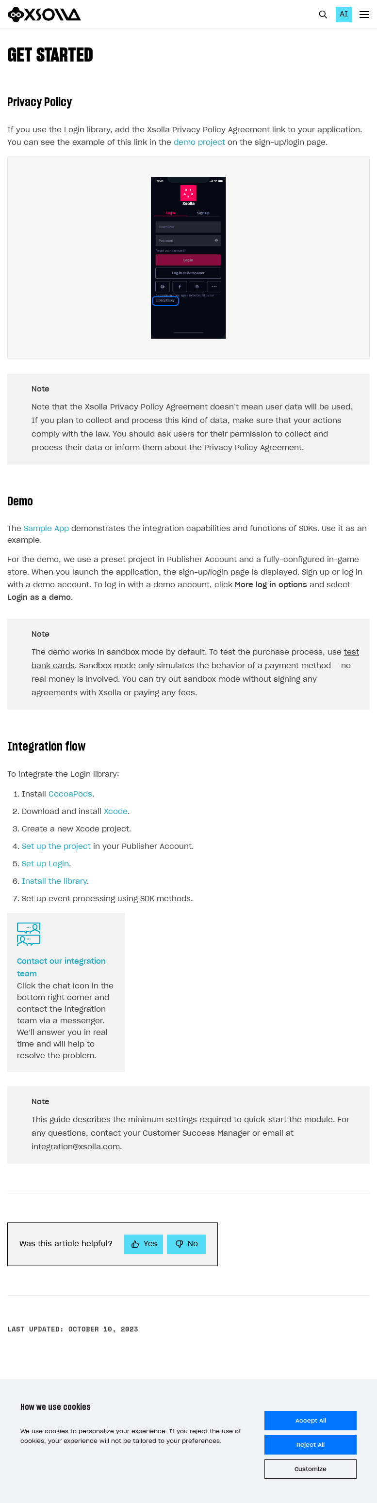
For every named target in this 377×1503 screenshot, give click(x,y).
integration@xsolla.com (76, 1147)
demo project (199, 142)
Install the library (54, 881)
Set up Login (45, 864)
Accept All (310, 1421)
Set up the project (56, 846)
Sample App (46, 528)
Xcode (116, 811)
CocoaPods (70, 794)
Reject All (310, 1445)
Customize (311, 1469)
